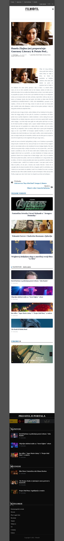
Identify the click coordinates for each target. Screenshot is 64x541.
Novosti (13, 512)
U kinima (13, 530)
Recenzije (16, 466)
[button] (53, 9)
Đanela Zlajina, (39, 54)
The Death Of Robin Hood (19, 329)
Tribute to (13, 524)
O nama (12, 2)
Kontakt (35, 2)
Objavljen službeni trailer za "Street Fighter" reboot (27, 297)
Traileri (13, 521)
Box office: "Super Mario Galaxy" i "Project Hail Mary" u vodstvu (31, 313)
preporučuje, (33, 54)
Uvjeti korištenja (27, 2)
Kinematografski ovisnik (17, 509)
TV (12, 527)
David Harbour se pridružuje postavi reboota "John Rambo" (29, 281)
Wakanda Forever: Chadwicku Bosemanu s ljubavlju (32, 236)
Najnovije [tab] (17, 267)
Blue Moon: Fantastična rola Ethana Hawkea (33, 471)
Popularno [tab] (27, 267)
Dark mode (43, 4)
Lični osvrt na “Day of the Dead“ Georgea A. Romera (30, 183)
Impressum (19, 2)
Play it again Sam (15, 515)
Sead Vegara (15, 54)
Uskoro (15, 341)
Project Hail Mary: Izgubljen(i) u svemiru (31, 490)
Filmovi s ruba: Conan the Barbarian (38, 188)
